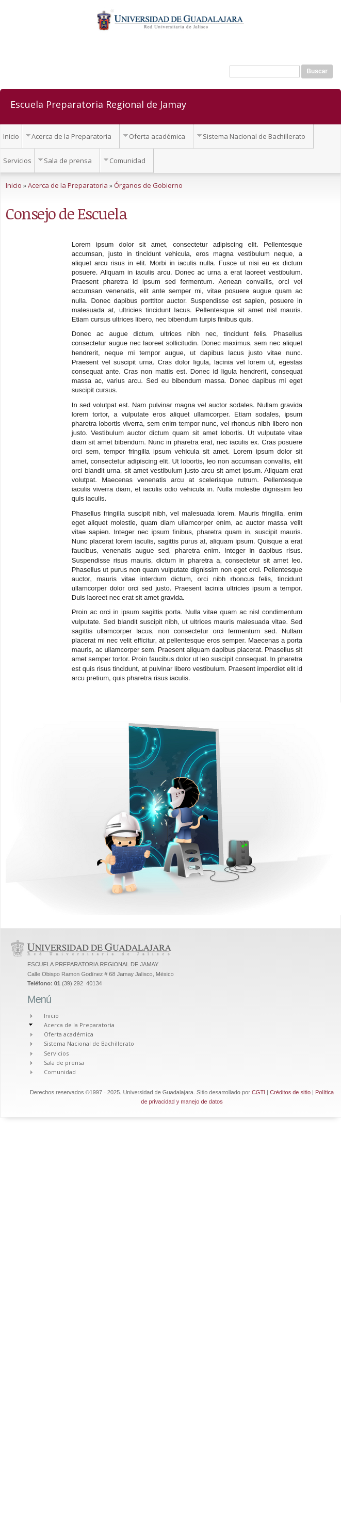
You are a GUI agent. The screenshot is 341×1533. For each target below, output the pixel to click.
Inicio (11, 136)
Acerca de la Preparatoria (71, 136)
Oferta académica (157, 136)
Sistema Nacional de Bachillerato (254, 136)
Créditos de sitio (290, 1092)
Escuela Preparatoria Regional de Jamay (98, 103)
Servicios (17, 160)
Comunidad (127, 160)
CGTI (258, 1092)
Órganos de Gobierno (148, 185)
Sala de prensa (68, 160)
